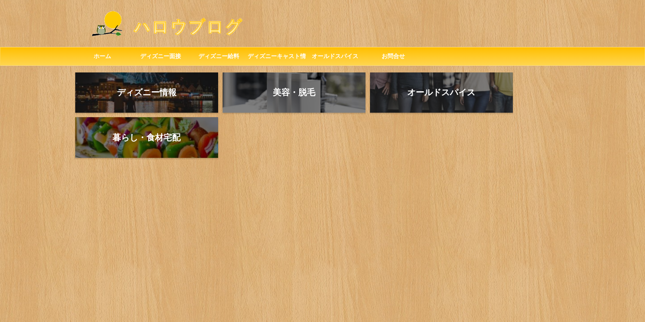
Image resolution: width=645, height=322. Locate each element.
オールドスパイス (335, 56)
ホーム (102, 56)
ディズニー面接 (160, 56)
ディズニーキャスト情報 (277, 59)
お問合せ (393, 56)
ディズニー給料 (218, 56)
